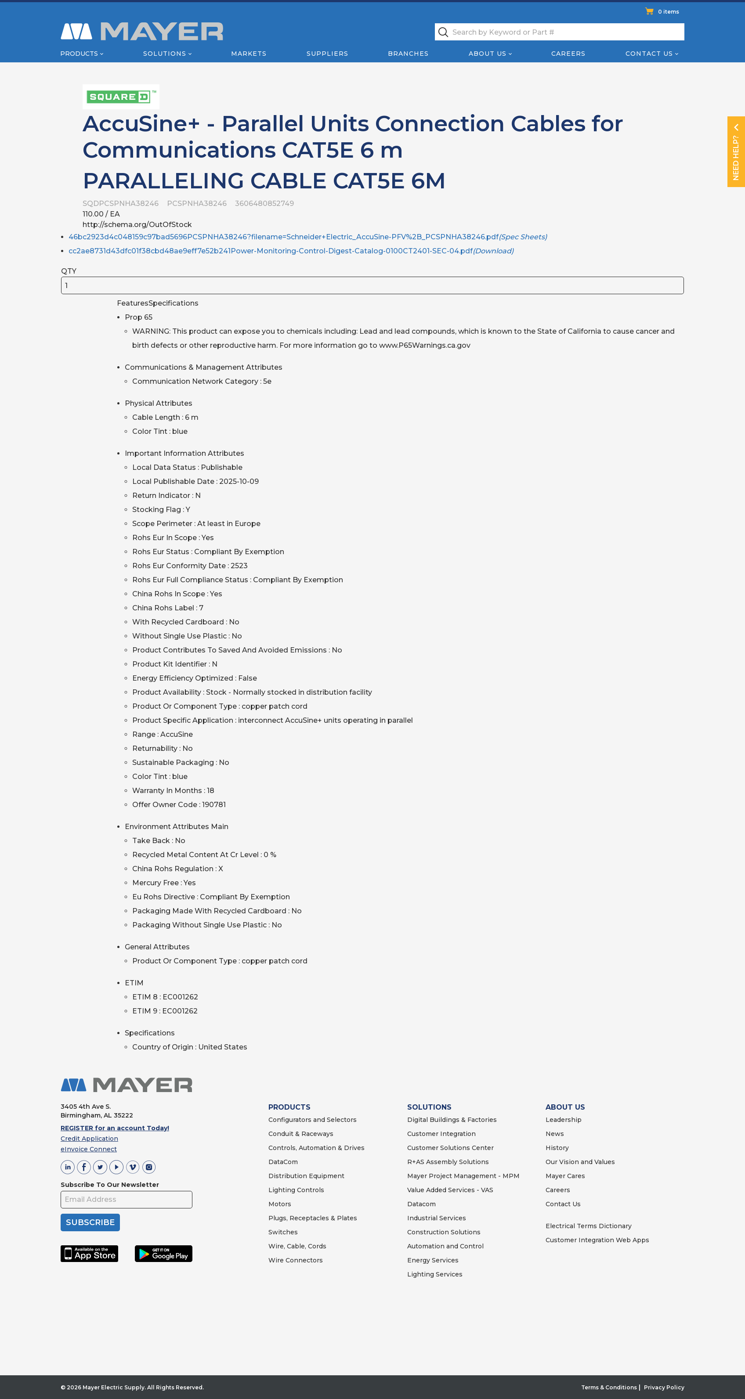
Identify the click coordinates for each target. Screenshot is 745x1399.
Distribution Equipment (306, 1176)
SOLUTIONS (429, 1107)
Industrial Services (436, 1218)
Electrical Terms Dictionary (589, 1226)
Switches (283, 1232)
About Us (487, 54)
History (557, 1148)
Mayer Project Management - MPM (463, 1176)
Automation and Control (445, 1246)
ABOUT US (565, 1107)
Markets (249, 54)
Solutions (164, 54)
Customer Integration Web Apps (597, 1240)
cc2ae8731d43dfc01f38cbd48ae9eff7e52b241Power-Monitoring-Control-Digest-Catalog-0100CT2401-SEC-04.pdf (291, 251)
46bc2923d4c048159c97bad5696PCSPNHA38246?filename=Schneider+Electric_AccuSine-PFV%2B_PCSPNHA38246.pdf (308, 237)
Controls (309, 1190)
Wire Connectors (295, 1260)
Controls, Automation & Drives (316, 1148)
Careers (568, 54)
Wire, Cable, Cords (297, 1246)
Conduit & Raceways (300, 1134)
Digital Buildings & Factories (452, 1120)
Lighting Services (435, 1274)
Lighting (281, 1190)
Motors (279, 1204)
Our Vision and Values (580, 1162)
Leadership (564, 1120)
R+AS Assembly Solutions (448, 1162)
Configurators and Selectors (312, 1120)
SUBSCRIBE (90, 1222)
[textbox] (559, 31)
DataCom (283, 1162)
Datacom (421, 1204)
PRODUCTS (289, 1107)
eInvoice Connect (89, 1149)
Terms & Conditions (609, 1387)
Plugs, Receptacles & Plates (312, 1218)
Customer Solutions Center (450, 1148)
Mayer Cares (565, 1176)
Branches (408, 54)
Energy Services (433, 1260)
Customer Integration (441, 1134)
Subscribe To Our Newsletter (110, 1185)
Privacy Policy (664, 1387)
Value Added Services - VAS (450, 1190)
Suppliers (327, 54)
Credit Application (89, 1139)
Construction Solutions (444, 1232)
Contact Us (649, 54)
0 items (668, 11)
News (555, 1134)
